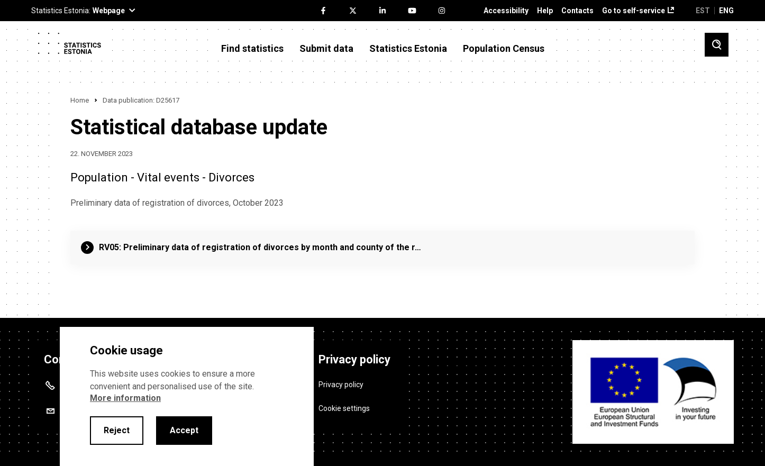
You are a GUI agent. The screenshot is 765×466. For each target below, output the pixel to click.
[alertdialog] (187, 396)
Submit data (326, 48)
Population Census (503, 48)
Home (79, 100)
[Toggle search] (716, 45)
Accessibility (506, 11)
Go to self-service (633, 11)
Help (545, 11)
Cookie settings (344, 408)
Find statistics (252, 48)
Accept (184, 430)
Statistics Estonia (408, 48)
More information (125, 398)
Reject (117, 430)
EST (703, 10)
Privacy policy (340, 384)
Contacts (577, 11)
